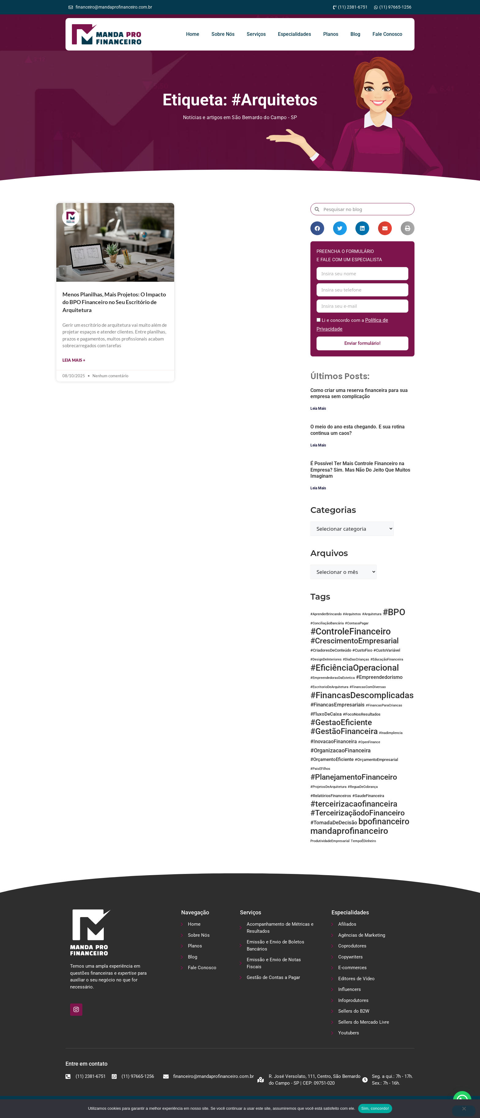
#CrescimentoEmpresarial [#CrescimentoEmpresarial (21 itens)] (354, 641)
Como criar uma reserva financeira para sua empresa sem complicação (359, 394)
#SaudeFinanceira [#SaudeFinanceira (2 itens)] (368, 796)
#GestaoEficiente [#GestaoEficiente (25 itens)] (341, 722)
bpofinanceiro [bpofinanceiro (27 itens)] (383, 822)
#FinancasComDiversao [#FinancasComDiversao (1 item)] (368, 687)
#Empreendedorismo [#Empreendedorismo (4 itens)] (379, 677)
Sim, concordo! (375, 1108)
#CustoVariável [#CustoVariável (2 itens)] (386, 650)
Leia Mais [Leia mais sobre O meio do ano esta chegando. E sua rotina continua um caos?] (318, 445)
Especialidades (294, 34)
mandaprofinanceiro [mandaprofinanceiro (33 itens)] (349, 831)
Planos (330, 34)
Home (192, 34)
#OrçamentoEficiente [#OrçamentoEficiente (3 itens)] (332, 759)
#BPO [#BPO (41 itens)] (394, 612)
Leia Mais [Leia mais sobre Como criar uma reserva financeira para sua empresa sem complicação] (318, 409)
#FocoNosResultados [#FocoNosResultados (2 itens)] (362, 714)
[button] (317, 228)
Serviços (256, 34)
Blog (355, 34)
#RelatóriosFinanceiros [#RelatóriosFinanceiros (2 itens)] (330, 796)
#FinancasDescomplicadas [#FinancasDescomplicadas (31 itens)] (362, 696)
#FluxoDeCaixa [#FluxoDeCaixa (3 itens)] (326, 714)
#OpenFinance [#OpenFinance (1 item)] (369, 742)
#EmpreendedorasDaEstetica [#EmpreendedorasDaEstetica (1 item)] (332, 678)
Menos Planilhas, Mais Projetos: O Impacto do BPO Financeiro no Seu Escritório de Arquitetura (114, 302)
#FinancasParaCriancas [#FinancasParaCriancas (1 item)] (384, 706)
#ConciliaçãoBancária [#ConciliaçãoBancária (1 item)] (327, 624)
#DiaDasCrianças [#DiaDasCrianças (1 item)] (356, 660)
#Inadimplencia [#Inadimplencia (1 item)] (391, 733)
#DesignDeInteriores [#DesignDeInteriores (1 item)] (326, 660)
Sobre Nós (223, 34)
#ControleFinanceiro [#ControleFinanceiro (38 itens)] (350, 632)
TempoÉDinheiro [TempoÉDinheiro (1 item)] (363, 841)
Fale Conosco (387, 34)
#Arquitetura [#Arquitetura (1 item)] (371, 614)
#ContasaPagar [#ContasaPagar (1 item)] (357, 624)
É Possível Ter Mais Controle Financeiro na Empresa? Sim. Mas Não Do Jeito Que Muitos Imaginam (360, 470)
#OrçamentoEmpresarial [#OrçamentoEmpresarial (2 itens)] (376, 760)
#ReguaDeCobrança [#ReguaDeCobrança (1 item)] (363, 787)
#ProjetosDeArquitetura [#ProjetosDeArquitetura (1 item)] (328, 787)
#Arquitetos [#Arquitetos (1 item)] (352, 614)
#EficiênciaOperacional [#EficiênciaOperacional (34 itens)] (354, 668)
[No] (463, 1110)
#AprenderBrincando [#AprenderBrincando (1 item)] (326, 614)
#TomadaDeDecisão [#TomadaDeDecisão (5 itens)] (333, 823)
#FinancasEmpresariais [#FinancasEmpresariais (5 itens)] (337, 705)
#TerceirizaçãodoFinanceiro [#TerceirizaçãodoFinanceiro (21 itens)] (357, 813)
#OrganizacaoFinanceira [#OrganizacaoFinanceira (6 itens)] (340, 750)
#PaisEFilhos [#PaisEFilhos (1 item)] (320, 769)
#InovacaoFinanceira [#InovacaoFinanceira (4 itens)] (333, 742)
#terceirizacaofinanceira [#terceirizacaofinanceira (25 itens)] (353, 804)
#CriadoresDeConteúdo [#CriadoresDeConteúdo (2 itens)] (330, 650)
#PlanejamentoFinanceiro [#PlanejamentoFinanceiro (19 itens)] (353, 777)
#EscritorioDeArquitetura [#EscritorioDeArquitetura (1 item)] (329, 687)
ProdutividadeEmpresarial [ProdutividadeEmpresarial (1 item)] (330, 841)
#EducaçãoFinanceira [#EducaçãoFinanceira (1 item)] (386, 660)
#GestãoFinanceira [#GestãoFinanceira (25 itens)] (344, 731)
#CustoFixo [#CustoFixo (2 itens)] (362, 650)
